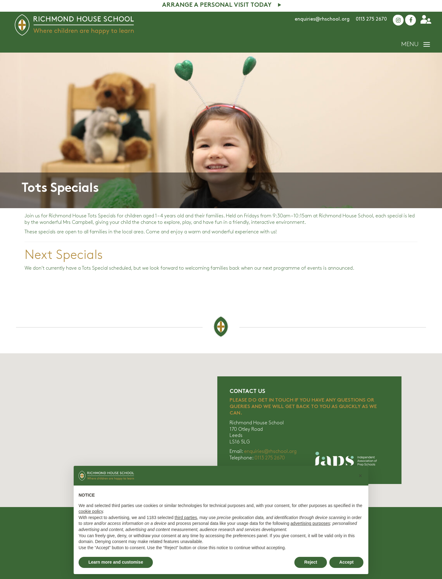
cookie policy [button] (91, 511)
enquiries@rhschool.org (322, 19)
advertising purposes (310, 523)
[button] (360, 476)
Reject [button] (310, 562)
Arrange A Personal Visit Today (217, 5)
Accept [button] (346, 562)
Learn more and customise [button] (115, 562)
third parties (186, 517)
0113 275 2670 (371, 19)
